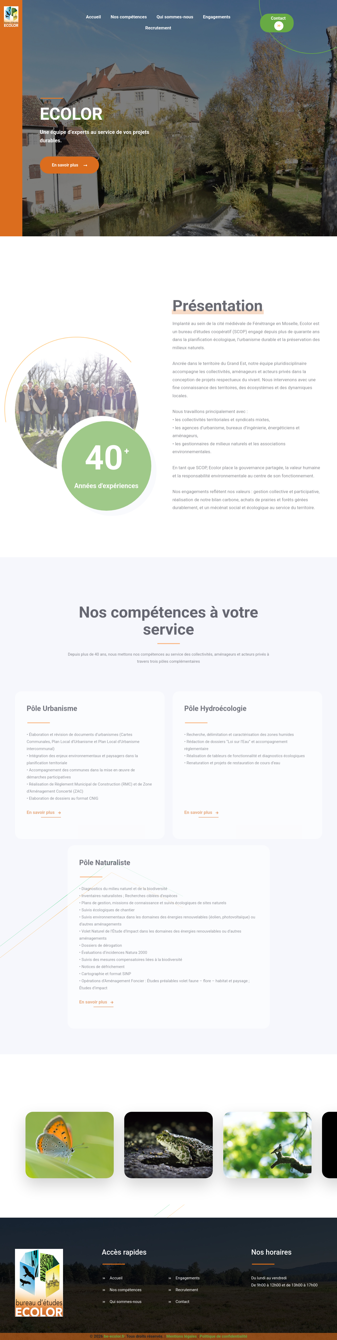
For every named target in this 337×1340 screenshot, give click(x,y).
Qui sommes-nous (175, 16)
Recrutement (158, 27)
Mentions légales (182, 1336)
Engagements (217, 16)
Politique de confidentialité (223, 1336)
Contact (278, 23)
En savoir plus (70, 165)
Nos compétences (129, 16)
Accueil (93, 16)
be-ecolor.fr (114, 1336)
